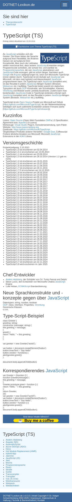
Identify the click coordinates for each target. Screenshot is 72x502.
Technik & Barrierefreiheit (24, 500)
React (8, 467)
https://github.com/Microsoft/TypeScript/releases (25, 109)
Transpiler (10, 476)
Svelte (9, 472)
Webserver (8, 86)
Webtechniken (12, 485)
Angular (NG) (12, 442)
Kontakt (41, 500)
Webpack (10, 483)
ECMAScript (24, 286)
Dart (53, 132)
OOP (24, 88)
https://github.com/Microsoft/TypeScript (21, 104)
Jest (8, 460)
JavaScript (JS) (13, 458)
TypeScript (11, 24)
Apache (22, 122)
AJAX (22, 136)
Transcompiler (12, 474)
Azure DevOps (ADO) (16, 447)
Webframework (13, 481)
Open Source (26, 102)
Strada (9, 469)
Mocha (9, 463)
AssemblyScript (13, 444)
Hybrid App (11, 453)
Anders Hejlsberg (14, 279)
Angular (17, 74)
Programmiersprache (13, 70)
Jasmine (10, 456)
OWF (48, 120)
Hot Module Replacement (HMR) (21, 451)
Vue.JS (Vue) (12, 479)
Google (6, 74)
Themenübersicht (14, 22)
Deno (8, 449)
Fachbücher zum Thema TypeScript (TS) (37, 46)
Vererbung (8, 91)
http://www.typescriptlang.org (25, 127)
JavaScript (11, 54)
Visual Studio (21, 125)
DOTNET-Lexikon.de (19, 5)
